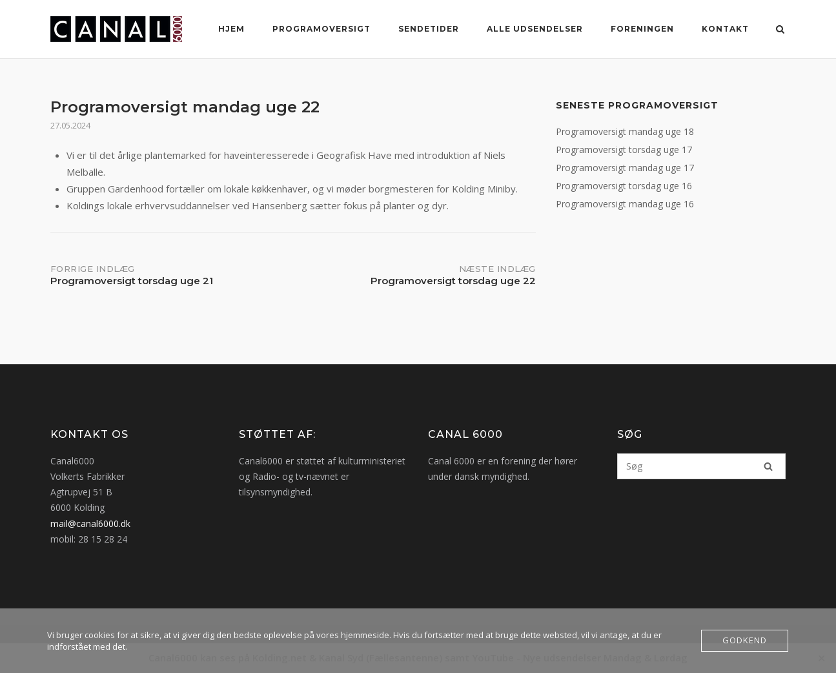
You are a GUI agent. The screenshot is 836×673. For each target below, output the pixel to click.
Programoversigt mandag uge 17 (625, 167)
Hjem (231, 29)
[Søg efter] (701, 466)
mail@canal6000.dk (90, 523)
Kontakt (725, 29)
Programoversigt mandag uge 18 (625, 131)
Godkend (744, 641)
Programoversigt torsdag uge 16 (624, 186)
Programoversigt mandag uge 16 (625, 204)
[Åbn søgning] (780, 30)
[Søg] (768, 466)
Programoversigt (321, 29)
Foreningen (642, 29)
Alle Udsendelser (535, 29)
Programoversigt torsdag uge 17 (624, 149)
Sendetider (428, 29)
